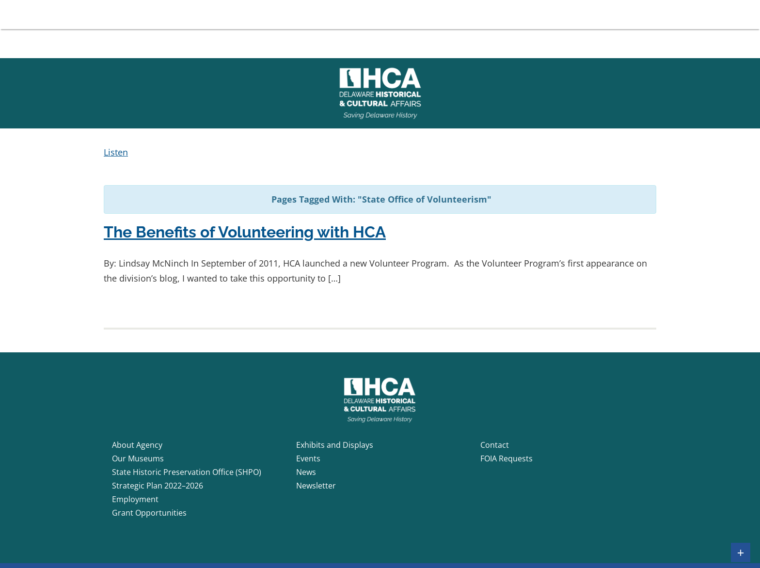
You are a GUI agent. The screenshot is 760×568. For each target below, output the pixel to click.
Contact (494, 445)
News (306, 472)
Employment (135, 499)
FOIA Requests (506, 458)
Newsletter (316, 485)
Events (308, 458)
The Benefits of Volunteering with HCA (245, 232)
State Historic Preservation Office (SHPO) (186, 472)
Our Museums (138, 458)
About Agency (137, 445)
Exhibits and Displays (334, 445)
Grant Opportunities (149, 512)
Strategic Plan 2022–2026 (157, 485)
